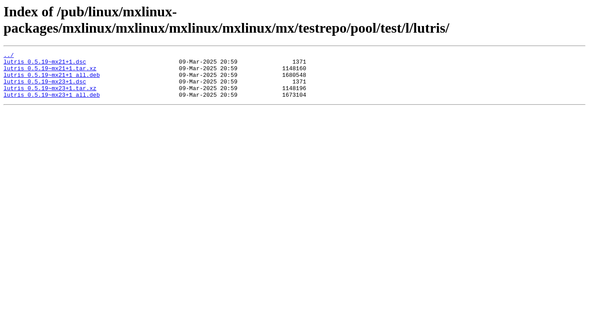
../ (9, 56)
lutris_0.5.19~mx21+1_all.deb (52, 80)
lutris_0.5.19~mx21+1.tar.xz (50, 72)
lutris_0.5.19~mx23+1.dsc (45, 88)
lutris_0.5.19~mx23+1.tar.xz (50, 96)
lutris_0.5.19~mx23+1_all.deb (52, 104)
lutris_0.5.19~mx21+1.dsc (45, 64)
